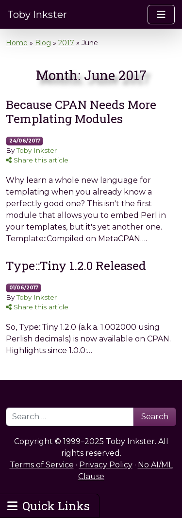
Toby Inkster (37, 14)
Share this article (37, 160)
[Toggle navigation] (161, 14)
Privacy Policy (105, 464)
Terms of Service (42, 464)
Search (154, 416)
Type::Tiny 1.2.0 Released (76, 265)
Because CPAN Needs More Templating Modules (81, 111)
